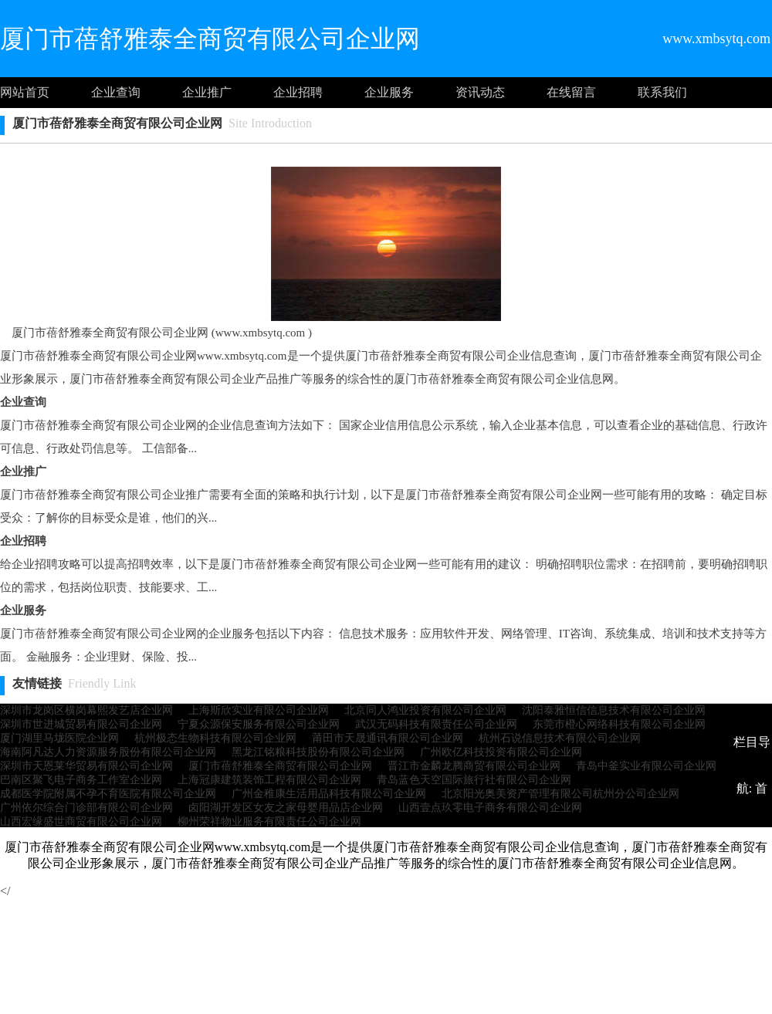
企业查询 (116, 92)
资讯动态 (480, 92)
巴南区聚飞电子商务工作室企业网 (81, 780)
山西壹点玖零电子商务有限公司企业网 (490, 807)
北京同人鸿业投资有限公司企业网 (425, 710)
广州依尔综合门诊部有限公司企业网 (86, 807)
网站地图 (508, 880)
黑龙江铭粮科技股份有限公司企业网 (318, 752)
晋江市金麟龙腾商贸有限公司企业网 (474, 766)
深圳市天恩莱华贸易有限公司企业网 (86, 766)
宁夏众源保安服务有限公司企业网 (259, 724)
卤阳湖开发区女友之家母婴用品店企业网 (285, 807)
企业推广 (207, 92)
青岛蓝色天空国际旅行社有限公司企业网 (474, 780)
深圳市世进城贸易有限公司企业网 (81, 724)
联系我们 (662, 92)
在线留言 (571, 92)
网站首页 (24, 92)
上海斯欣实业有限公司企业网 (258, 710)
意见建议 (392, 880)
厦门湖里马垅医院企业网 (59, 738)
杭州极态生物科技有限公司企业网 (215, 738)
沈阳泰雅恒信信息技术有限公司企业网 (614, 710)
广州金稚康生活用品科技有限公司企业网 (329, 793)
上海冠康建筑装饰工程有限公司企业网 (269, 780)
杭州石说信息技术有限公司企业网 (560, 738)
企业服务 (389, 92)
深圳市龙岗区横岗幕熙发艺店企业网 (86, 710)
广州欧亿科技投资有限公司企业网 (501, 752)
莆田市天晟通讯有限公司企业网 (387, 738)
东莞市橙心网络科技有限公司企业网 (619, 724)
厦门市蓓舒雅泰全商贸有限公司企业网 (280, 766)
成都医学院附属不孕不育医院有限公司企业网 (108, 793)
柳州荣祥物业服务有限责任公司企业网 (269, 821)
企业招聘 (298, 92)
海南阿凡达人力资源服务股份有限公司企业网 (108, 752)
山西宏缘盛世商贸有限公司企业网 (81, 821)
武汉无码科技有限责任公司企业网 (436, 724)
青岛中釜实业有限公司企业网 (646, 766)
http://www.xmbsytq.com (540, 927)
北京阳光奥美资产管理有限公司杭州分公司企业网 (560, 793)
